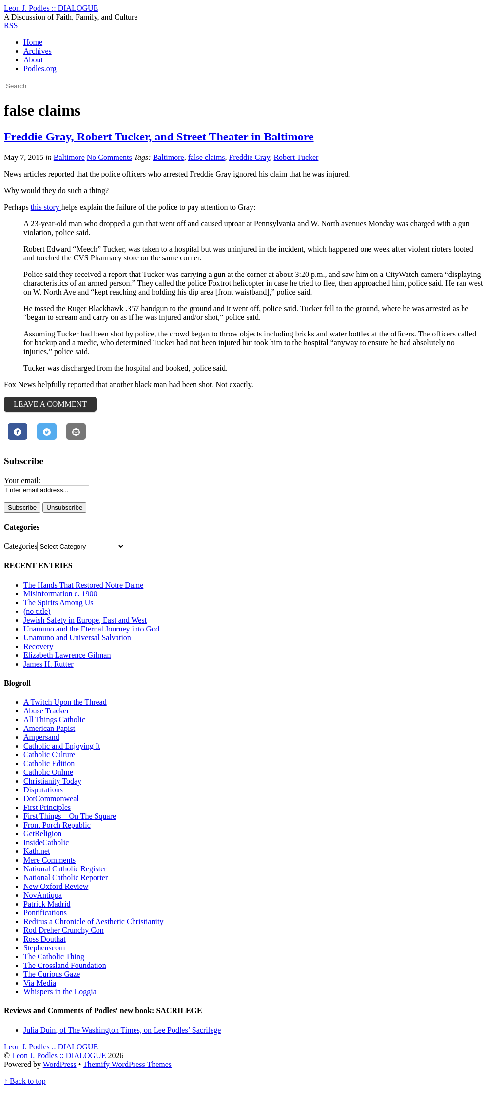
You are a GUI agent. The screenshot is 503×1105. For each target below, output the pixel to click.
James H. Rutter (48, 664)
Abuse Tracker (46, 711)
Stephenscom (44, 948)
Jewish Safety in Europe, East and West (85, 620)
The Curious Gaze (51, 974)
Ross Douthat (44, 939)
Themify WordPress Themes (127, 1064)
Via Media (39, 983)
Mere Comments (49, 860)
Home (32, 42)
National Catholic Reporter (65, 877)
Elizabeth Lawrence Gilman (67, 655)
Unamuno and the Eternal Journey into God (91, 629)
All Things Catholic (54, 719)
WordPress (60, 1064)
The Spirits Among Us (58, 602)
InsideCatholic (46, 842)
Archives (37, 51)
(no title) (37, 611)
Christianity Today (52, 781)
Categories (20, 546)
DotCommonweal (51, 798)
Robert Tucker (295, 157)
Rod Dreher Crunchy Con (63, 930)
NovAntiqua (42, 895)
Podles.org (40, 68)
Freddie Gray (249, 157)
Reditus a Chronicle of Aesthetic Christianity (93, 921)
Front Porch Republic (57, 825)
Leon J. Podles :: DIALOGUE (59, 1055)
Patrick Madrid (46, 904)
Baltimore (69, 157)
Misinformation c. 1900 (60, 594)
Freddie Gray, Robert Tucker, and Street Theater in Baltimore (159, 136)
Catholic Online (48, 772)
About (33, 60)
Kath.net (36, 851)
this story (46, 207)
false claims (206, 157)
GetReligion (42, 833)
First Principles (47, 807)
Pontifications (45, 912)
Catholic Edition (49, 763)
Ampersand (41, 737)
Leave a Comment (50, 404)
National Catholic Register (65, 869)
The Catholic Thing (53, 956)
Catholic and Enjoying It (61, 746)
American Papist (49, 728)
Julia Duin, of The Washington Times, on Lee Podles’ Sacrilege (122, 1030)
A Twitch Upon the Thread (65, 702)
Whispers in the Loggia (60, 991)
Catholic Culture (49, 754)
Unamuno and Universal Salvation (77, 637)
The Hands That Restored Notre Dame (83, 585)
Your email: (22, 480)
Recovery (38, 646)
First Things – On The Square (69, 816)
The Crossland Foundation (64, 965)
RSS (11, 25)
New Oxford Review (55, 886)
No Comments (109, 157)
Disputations (43, 790)
